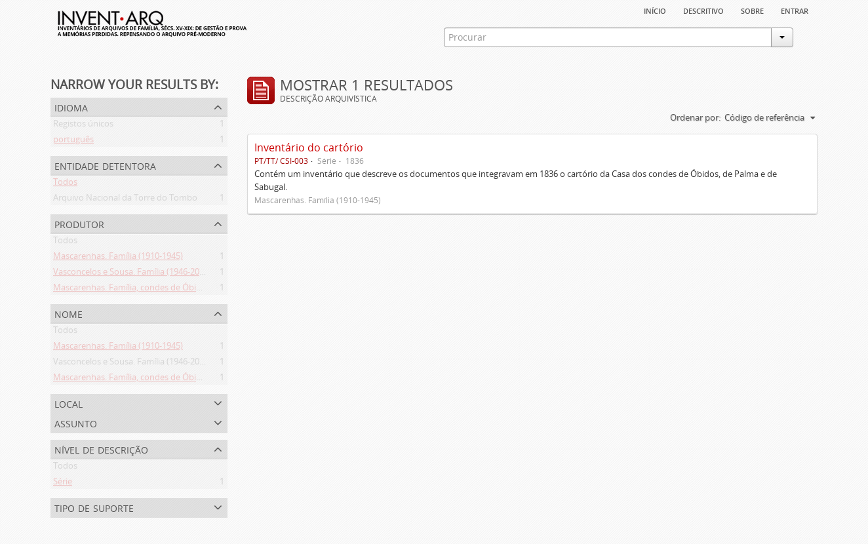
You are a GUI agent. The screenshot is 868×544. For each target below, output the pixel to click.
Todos (65, 184)
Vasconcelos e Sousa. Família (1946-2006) (132, 274)
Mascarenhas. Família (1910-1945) (118, 258)
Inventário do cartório (308, 147)
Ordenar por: (695, 117)
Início (655, 10)
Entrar (794, 10)
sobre (752, 10)
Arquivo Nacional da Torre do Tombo (125, 200)
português (73, 141)
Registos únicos (83, 126)
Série (62, 484)
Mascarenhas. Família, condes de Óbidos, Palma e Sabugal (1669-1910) (189, 290)
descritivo (703, 10)
